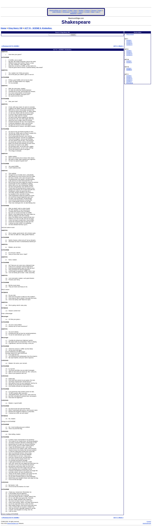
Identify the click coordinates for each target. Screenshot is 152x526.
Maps (92, 12)
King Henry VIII (15, 28)
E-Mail (70, 10)
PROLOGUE (130, 34)
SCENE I (129, 40)
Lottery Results (56, 12)
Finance (87, 10)
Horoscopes (65, 12)
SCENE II (129, 42)
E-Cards (87, 12)
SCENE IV (129, 44)
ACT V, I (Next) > (118, 46)
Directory (94, 10)
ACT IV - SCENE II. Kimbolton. (38, 28)
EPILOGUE (129, 83)
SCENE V (129, 81)
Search (65, 10)
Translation (74, 12)
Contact (149, 521)
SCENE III (129, 43)
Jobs (97, 12)
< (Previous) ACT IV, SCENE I (10, 46)
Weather (81, 10)
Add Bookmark (147, 523)
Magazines (73, 13)
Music (100, 10)
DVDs (79, 13)
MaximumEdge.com (55, 10)
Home (3, 28)
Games (81, 12)
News (75, 10)
